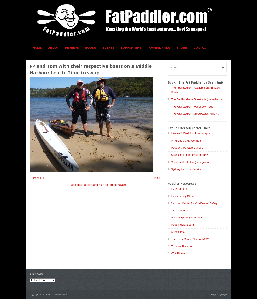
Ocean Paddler (180, 210)
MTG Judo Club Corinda (186, 140)
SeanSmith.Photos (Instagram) (190, 162)
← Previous (37, 177)
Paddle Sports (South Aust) (187, 217)
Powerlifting (159, 47)
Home (37, 47)
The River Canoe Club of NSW (190, 239)
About (53, 47)
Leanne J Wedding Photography (191, 133)
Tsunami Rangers (182, 246)
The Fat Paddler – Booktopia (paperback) (196, 99)
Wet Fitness (178, 253)
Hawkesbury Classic (183, 196)
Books (90, 47)
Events (108, 47)
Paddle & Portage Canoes (187, 147)
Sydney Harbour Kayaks (186, 169)
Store (182, 47)
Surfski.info (178, 232)
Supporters (131, 47)
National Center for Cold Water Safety (194, 203)
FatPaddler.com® (58, 294)
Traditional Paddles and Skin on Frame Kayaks (96, 184)
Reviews (72, 47)
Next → (159, 177)
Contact (201, 47)
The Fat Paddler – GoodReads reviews (195, 113)
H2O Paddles (179, 188)
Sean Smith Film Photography (189, 154)
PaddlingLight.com (182, 224)
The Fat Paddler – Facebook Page (192, 106)
